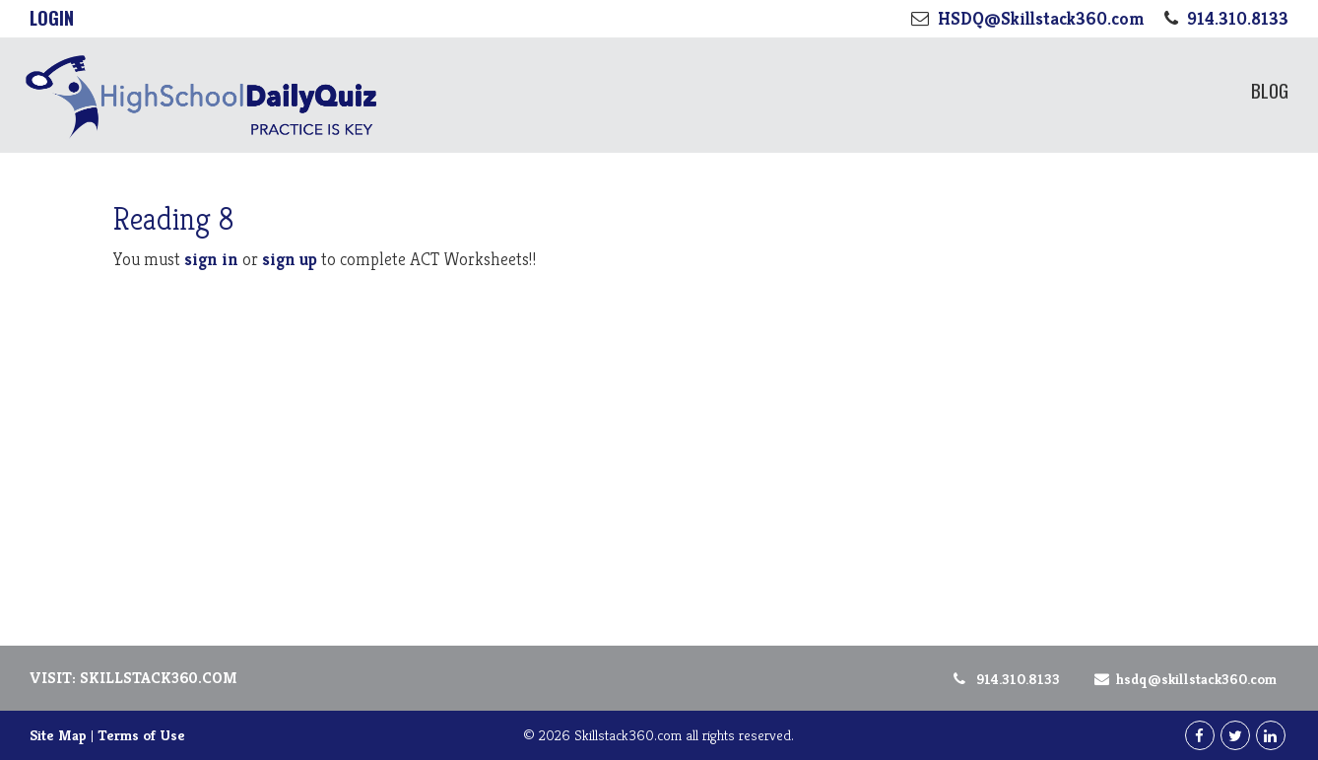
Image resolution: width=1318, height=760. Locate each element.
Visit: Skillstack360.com (133, 677)
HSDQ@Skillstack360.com (1182, 678)
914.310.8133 (1005, 678)
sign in (211, 258)
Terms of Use (141, 734)
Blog (1269, 90)
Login (52, 18)
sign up (289, 258)
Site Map (58, 734)
